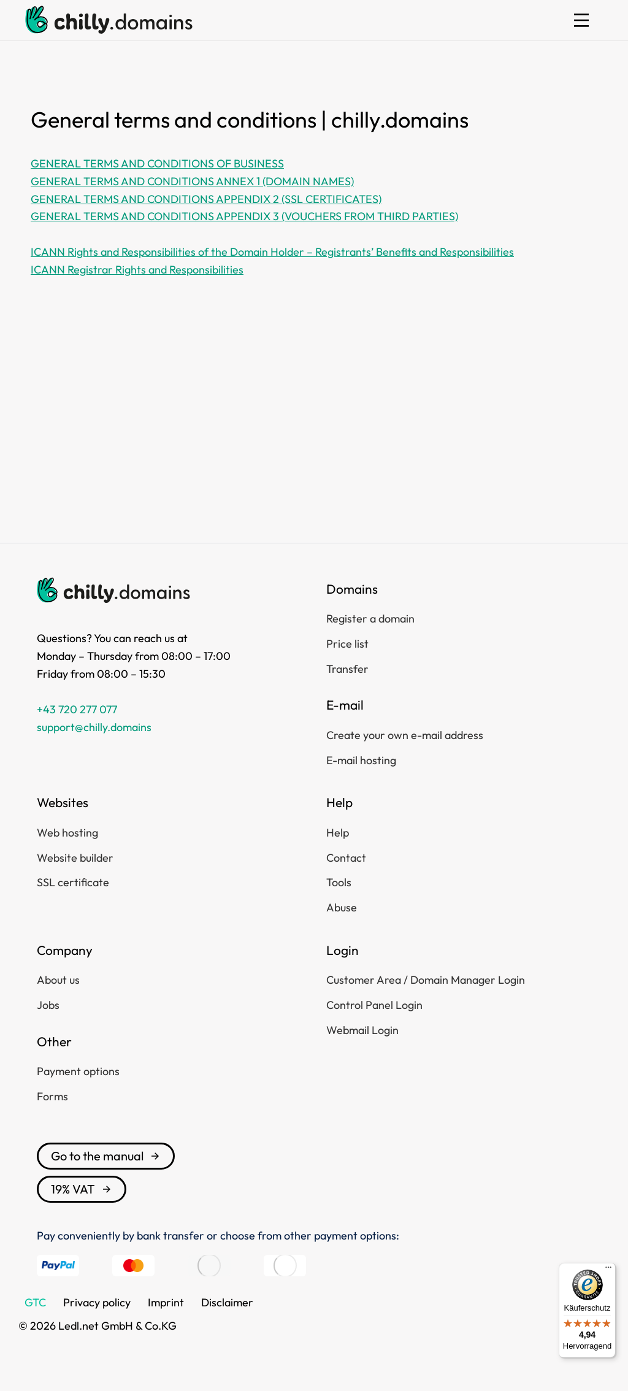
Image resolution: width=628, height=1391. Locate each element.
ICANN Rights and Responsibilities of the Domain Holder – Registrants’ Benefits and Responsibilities (272, 252)
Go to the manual (106, 1155)
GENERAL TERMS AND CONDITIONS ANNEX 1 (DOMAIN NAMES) (192, 181)
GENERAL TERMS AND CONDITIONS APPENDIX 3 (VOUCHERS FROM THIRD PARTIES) (244, 216)
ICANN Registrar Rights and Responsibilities (137, 269)
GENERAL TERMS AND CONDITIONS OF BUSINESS (157, 163)
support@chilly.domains (94, 727)
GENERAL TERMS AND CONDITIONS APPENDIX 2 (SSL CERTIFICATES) (206, 199)
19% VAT (81, 1189)
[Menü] (608, 1270)
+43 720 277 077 (77, 709)
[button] (581, 20)
